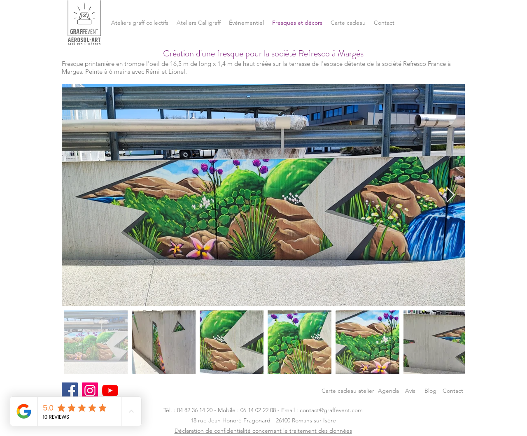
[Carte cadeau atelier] (348, 390)
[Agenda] (388, 390)
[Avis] (410, 390)
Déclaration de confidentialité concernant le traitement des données (263, 430)
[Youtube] (110, 390)
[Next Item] (450, 195)
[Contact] (452, 390)
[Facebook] (70, 390)
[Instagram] (90, 390)
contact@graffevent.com (331, 410)
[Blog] (430, 390)
